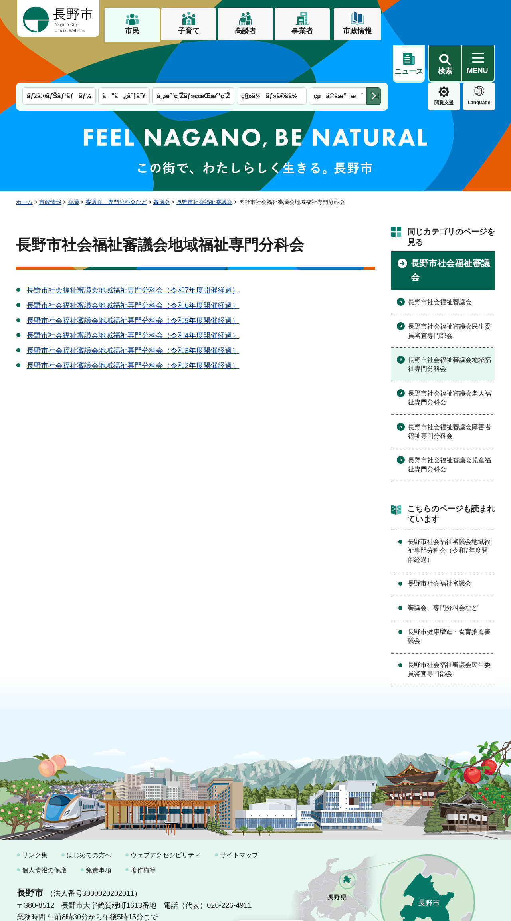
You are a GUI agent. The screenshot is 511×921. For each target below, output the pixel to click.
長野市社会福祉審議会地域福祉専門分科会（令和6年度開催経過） (133, 264)
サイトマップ (239, 813)
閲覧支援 (408, 61)
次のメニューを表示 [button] (373, 54)
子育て (189, 31)
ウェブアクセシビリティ (166, 813)
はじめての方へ (89, 813)
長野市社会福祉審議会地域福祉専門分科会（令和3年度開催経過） (133, 309)
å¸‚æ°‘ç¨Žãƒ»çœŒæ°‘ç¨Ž (193, 54)
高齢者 (245, 31)
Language (444, 61)
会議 (73, 161)
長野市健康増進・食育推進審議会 (449, 595)
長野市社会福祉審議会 (204, 161)
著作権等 (143, 829)
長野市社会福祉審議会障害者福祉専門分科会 (449, 390)
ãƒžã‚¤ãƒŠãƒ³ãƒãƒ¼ (59, 54)
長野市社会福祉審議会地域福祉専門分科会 (449, 323)
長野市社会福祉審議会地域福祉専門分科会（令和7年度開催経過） (133, 249)
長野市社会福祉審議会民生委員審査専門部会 (449, 289)
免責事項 (98, 829)
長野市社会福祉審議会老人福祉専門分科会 (449, 356)
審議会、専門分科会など (116, 161)
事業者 (302, 31)
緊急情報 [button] (479, 60)
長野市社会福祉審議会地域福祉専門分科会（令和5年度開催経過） (133, 279)
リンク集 (35, 813)
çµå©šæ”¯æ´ (338, 54)
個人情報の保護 (44, 829)
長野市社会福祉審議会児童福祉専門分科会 (449, 423)
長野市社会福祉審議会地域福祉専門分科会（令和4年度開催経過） (133, 294)
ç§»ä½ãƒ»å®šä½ (271, 54)
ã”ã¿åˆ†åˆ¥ (124, 54)
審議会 (161, 161)
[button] (444, 19)
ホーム (24, 161)
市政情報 (357, 31)
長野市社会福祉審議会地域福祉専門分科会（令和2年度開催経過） (133, 325)
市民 (132, 31)
